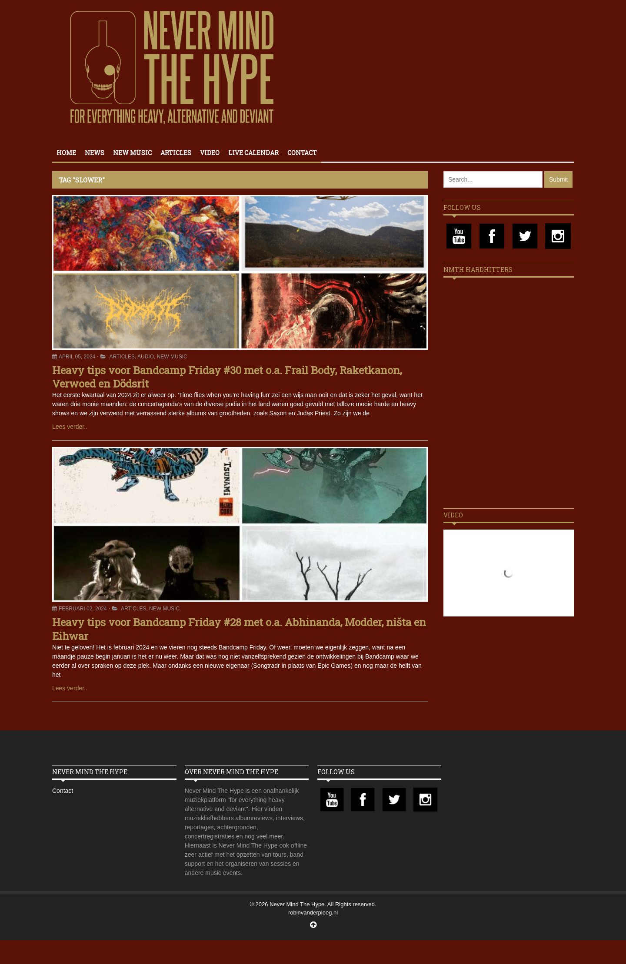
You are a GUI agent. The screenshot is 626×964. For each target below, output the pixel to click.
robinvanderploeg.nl (313, 912)
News (94, 153)
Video (210, 153)
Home (66, 153)
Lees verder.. (69, 426)
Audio (145, 357)
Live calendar (253, 153)
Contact (302, 153)
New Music (132, 153)
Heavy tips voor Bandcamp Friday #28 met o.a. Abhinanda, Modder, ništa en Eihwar (239, 629)
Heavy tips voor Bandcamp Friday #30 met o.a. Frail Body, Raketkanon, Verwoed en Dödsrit (227, 377)
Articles (175, 153)
